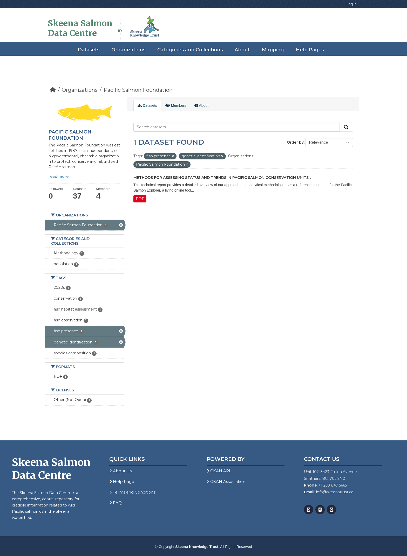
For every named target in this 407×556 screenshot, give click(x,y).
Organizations (128, 50)
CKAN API (218, 470)
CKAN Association (226, 481)
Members (175, 105)
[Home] (53, 90)
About (242, 50)
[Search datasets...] (236, 127)
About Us (120, 470)
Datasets (88, 50)
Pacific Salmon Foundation (138, 90)
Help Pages (310, 50)
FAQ (115, 502)
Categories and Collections (190, 50)
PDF (140, 198)
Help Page (121, 481)
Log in (352, 4)
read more (59, 176)
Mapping (273, 50)
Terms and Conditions (132, 492)
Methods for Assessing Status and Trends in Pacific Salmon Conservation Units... (222, 177)
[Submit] (346, 127)
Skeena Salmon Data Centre (80, 28)
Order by (295, 142)
